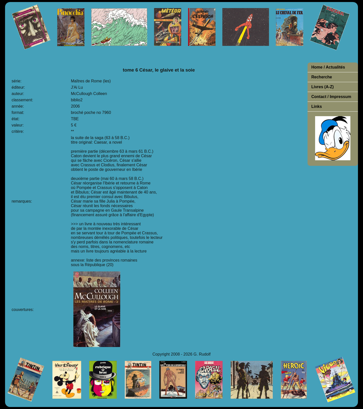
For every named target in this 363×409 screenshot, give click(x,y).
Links (316, 106)
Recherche (321, 77)
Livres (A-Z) (322, 87)
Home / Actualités (328, 67)
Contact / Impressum (331, 97)
